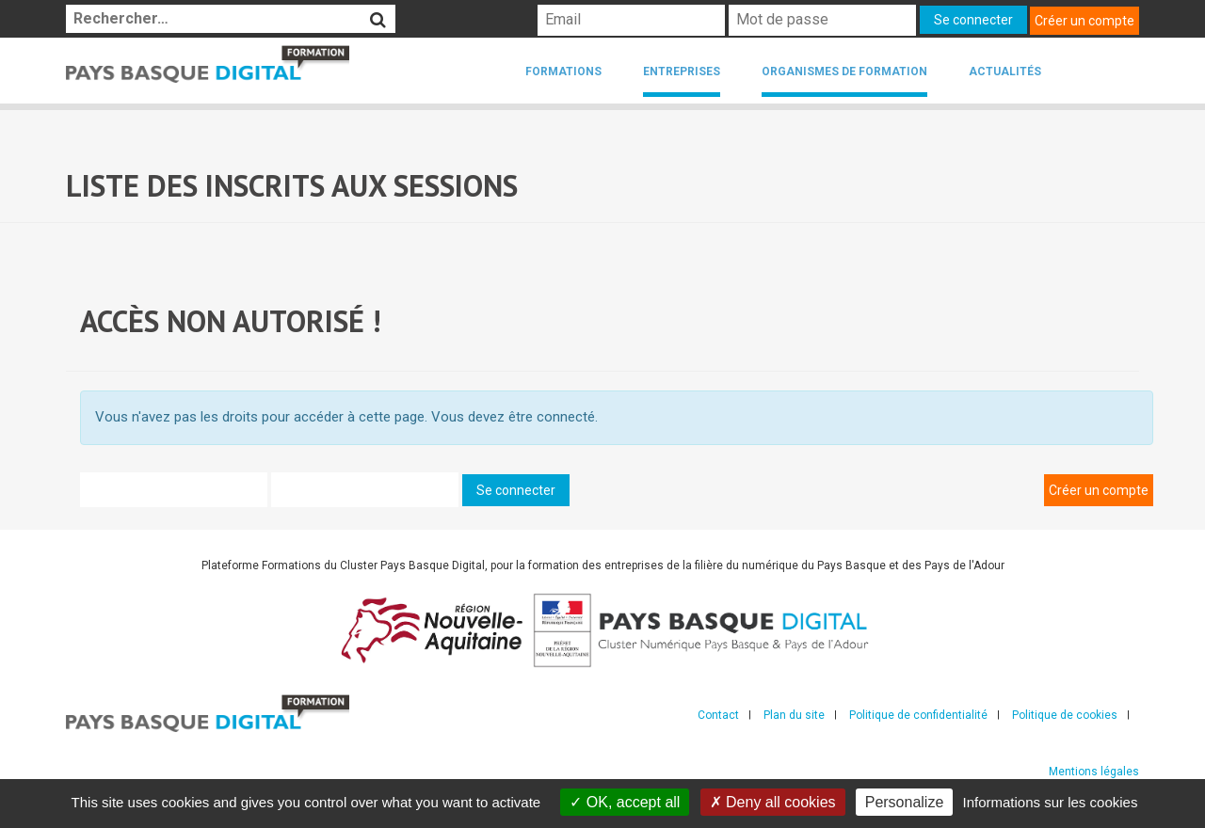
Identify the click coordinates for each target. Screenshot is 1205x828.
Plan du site (794, 715)
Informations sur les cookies (1049, 802)
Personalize (904, 802)
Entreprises (681, 71)
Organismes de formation (844, 71)
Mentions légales (1094, 771)
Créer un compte (1084, 20)
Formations (563, 71)
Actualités (1005, 71)
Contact (718, 715)
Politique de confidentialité (918, 715)
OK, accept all (625, 802)
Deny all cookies (773, 802)
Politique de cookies (1064, 715)
